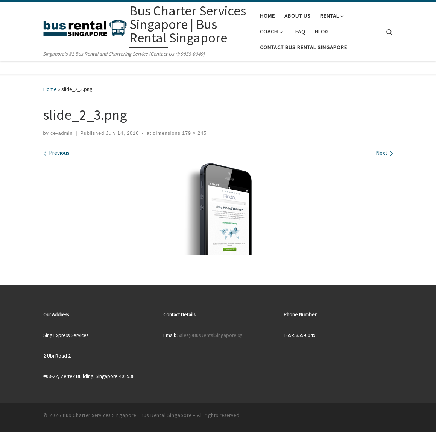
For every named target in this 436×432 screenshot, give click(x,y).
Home (50, 89)
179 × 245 (194, 133)
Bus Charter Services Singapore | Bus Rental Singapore (127, 415)
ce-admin (61, 133)
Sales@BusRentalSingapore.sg (209, 335)
